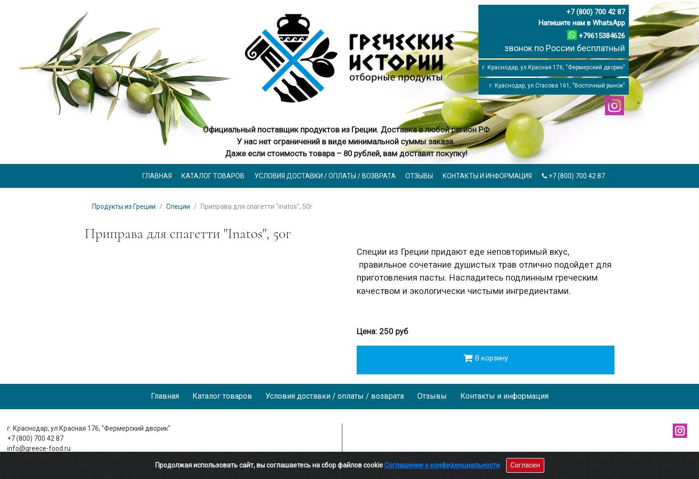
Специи (178, 206)
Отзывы (419, 176)
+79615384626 (602, 36)
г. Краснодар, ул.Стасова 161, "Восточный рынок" (557, 85)
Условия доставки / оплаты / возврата (325, 176)
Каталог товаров (212, 176)
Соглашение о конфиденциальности (442, 465)
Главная (157, 176)
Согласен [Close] (525, 465)
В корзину (486, 358)
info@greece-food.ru (39, 448)
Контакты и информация (487, 176)
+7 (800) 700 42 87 (595, 12)
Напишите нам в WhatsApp (582, 23)
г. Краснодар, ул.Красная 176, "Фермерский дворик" (553, 67)
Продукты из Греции (124, 206)
